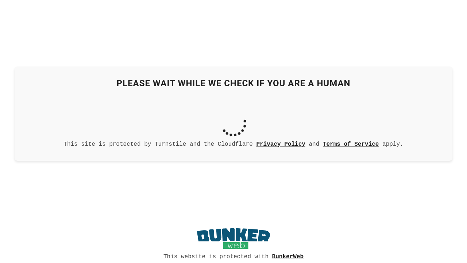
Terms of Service (351, 144)
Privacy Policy (280, 144)
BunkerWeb (288, 256)
